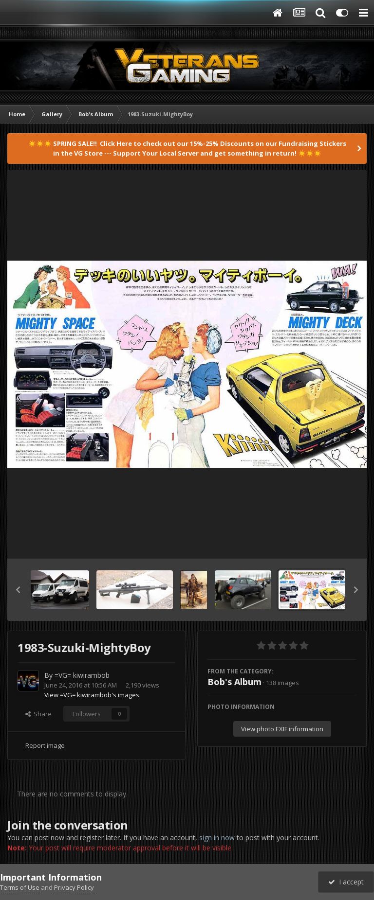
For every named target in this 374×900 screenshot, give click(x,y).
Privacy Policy (74, 887)
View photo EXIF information (282, 728)
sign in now (217, 837)
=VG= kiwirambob (82, 675)
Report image (45, 745)
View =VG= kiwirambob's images (91, 694)
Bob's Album (234, 682)
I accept (346, 881)
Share (38, 713)
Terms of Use (19, 887)
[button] (18, 589)
